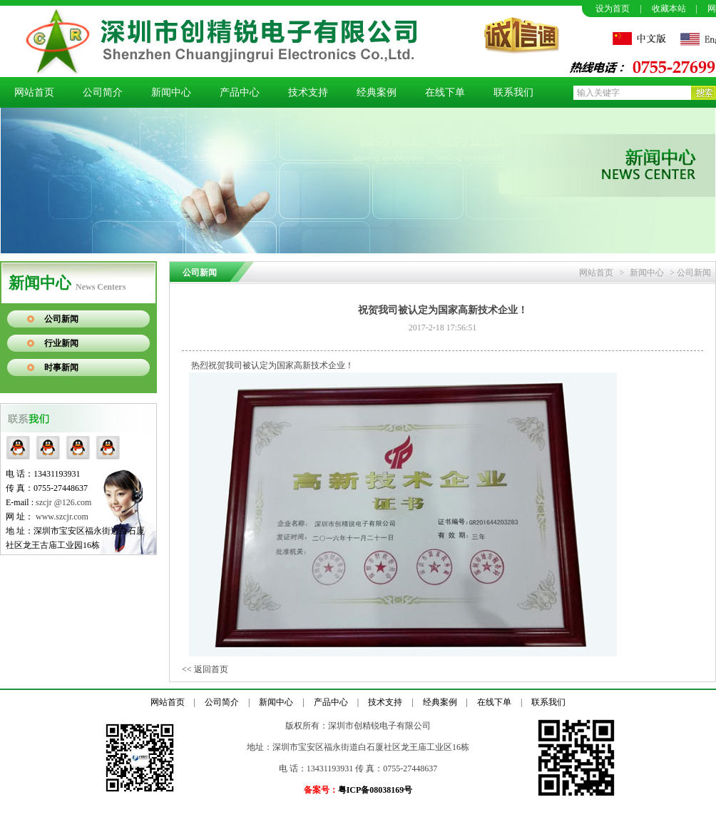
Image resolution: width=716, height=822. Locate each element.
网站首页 (34, 92)
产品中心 (240, 92)
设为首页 (612, 9)
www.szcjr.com (62, 517)
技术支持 (308, 92)
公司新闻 (61, 319)
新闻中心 (171, 92)
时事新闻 (61, 367)
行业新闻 (61, 343)
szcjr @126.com (63, 502)
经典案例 (377, 92)
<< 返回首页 (205, 669)
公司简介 (103, 92)
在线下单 (445, 92)
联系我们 (513, 92)
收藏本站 (669, 9)
